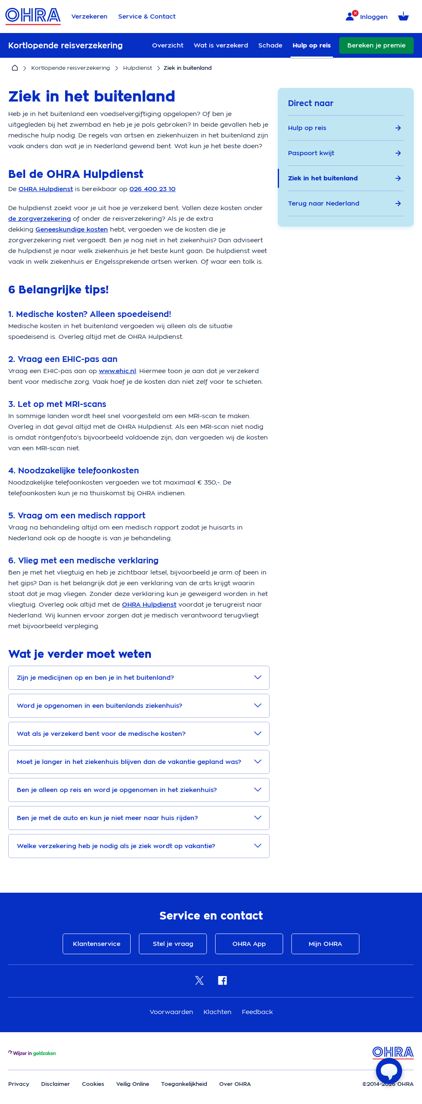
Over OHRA (235, 1083)
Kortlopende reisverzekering (70, 67)
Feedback (257, 1012)
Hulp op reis (312, 45)
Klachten (219, 1012)
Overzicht (167, 45)
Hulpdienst (137, 67)
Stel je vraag (173, 944)
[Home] (15, 68)
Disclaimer (55, 1083)
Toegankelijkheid (184, 1083)
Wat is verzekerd (221, 45)
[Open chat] (389, 1071)
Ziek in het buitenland (344, 178)
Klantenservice (96, 944)
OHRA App (249, 944)
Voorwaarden (172, 1012)
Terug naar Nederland (344, 203)
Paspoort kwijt (344, 153)
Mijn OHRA (325, 944)
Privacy (18, 1083)
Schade (270, 45)
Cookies (93, 1083)
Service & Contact (147, 16)
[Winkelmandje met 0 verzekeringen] (405, 16)
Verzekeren (89, 16)
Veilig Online (132, 1083)
